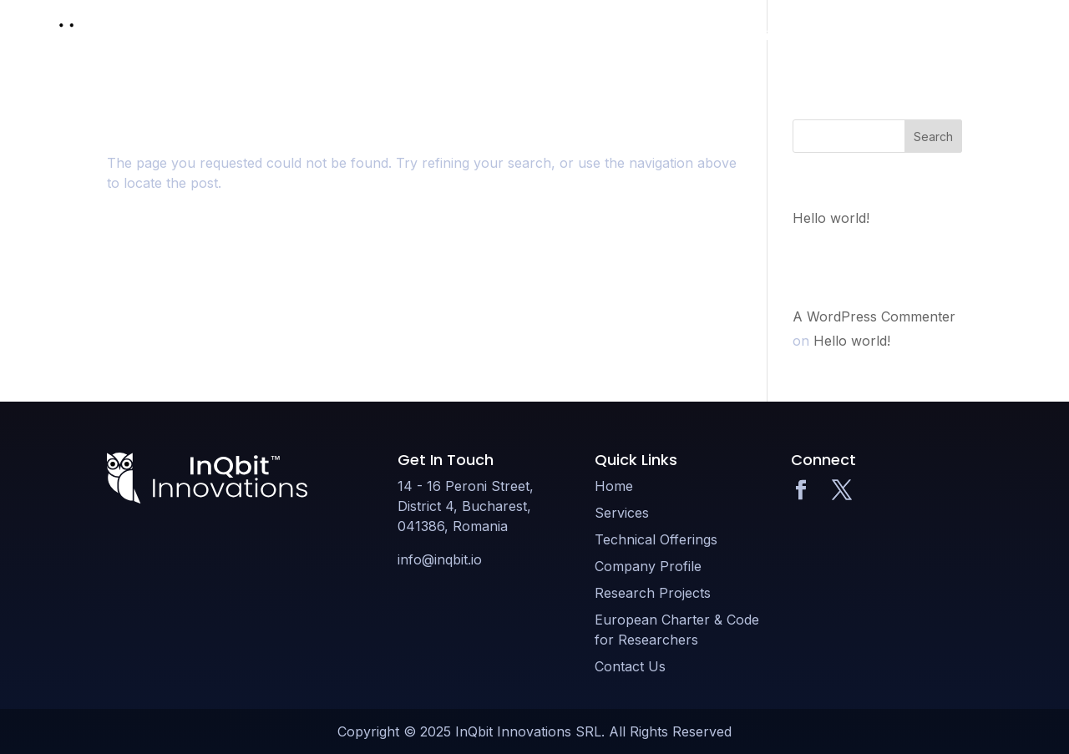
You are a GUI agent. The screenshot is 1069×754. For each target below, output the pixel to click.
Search (933, 136)
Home (428, 35)
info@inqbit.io (440, 559)
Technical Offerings (600, 35)
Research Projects (856, 35)
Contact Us (983, 35)
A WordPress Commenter (874, 316)
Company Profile (730, 35)
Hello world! (831, 218)
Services (493, 35)
